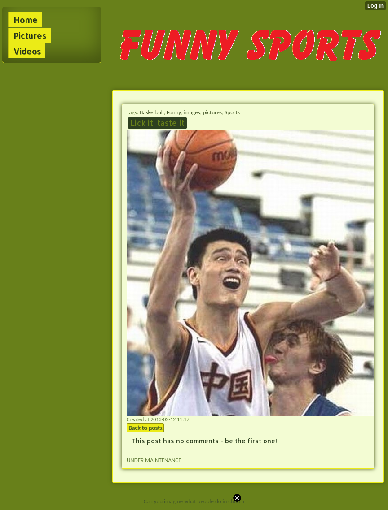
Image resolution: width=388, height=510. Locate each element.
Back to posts (145, 428)
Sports (232, 112)
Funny (174, 112)
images (191, 112)
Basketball (152, 112)
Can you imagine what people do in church (194, 501)
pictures (212, 112)
